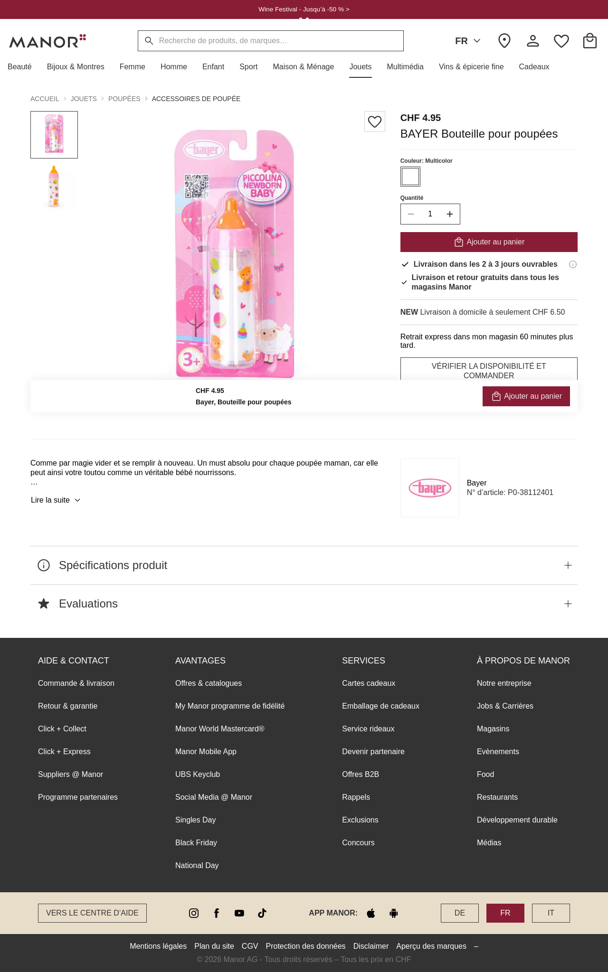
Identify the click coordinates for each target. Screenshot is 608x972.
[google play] (393, 913)
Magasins (493, 729)
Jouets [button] (84, 99)
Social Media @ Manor (213, 797)
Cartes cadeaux (368, 683)
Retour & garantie (67, 706)
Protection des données (306, 946)
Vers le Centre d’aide (92, 913)
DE (460, 913)
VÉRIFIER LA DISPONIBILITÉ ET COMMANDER (489, 371)
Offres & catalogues (208, 683)
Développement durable (517, 820)
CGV (250, 946)
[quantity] (430, 214)
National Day (197, 865)
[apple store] (370, 913)
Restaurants (497, 797)
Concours (358, 843)
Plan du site (214, 946)
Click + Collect (62, 729)
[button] (23, 67)
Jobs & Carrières (505, 706)
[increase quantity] (450, 214)
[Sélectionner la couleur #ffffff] (410, 176)
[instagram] (193, 913)
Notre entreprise (504, 683)
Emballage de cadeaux (380, 706)
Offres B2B (360, 774)
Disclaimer (371, 946)
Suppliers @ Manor (70, 774)
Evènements (498, 752)
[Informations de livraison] (573, 264)
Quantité (412, 198)
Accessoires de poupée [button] (196, 99)
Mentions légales (158, 946)
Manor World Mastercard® (220, 729)
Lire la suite (57, 500)
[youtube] (239, 913)
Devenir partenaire (373, 752)
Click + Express (64, 752)
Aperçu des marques (431, 946)
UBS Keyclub (197, 774)
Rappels (356, 797)
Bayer (477, 483)
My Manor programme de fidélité (230, 706)
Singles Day (195, 820)
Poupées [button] (124, 99)
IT (551, 913)
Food (485, 774)
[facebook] (216, 913)
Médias (489, 843)
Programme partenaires (78, 797)
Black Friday (196, 843)
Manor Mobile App (206, 752)
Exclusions (360, 820)
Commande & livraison (76, 683)
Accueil (44, 99)
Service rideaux (368, 729)
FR (469, 41)
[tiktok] (262, 913)
